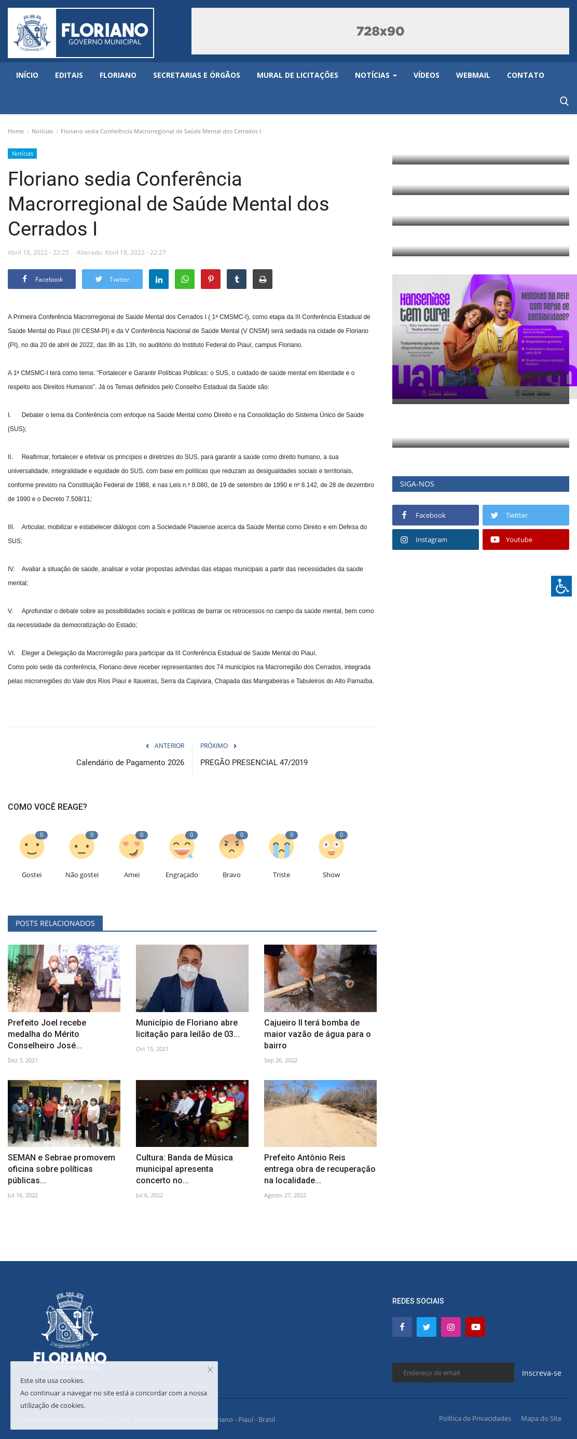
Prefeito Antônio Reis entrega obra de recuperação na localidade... (320, 1169)
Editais (69, 75)
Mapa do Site (541, 1418)
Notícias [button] (376, 75)
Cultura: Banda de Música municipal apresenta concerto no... (184, 1169)
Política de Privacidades (475, 1418)
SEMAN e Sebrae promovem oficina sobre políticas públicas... (61, 1169)
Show (331, 874)
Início (27, 75)
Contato (525, 75)
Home (16, 131)
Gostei (32, 874)
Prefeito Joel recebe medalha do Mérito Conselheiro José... (47, 1034)
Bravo (232, 874)
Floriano (118, 75)
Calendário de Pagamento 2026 (130, 762)
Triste (281, 874)
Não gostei (82, 874)
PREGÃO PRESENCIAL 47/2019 (254, 762)
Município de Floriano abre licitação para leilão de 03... (188, 1028)
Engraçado (182, 874)
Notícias (42, 131)
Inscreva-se (541, 1373)
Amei (132, 874)
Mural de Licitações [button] (297, 75)
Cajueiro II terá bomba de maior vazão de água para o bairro (317, 1034)
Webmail (473, 75)
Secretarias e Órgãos (196, 75)
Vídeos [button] (426, 75)
